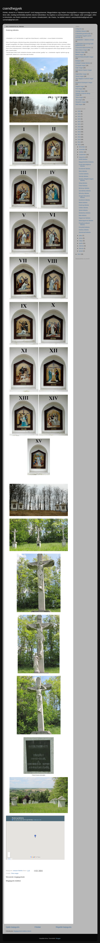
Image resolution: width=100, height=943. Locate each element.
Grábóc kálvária (83, 207)
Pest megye (79, 88)
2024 (79, 116)
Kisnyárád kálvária (84, 227)
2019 (79, 129)
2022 (79, 121)
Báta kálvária (82, 215)
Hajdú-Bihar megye (81, 74)
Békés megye (80, 54)
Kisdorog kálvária (84, 205)
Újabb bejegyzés (12, 927)
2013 (79, 144)
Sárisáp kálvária (83, 176)
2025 (79, 114)
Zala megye (79, 104)
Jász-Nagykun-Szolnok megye (84, 78)
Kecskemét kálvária (84, 168)
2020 (79, 126)
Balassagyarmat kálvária (86, 220)
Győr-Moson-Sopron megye (84, 70)
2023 (79, 119)
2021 (79, 124)
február (81, 248)
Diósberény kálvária (84, 213)
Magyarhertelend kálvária (86, 162)
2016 (79, 137)
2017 (79, 134)
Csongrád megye (81, 65)
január (81, 251)
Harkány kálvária (84, 230)
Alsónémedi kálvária (85, 232)
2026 (79, 111)
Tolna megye (15, 873)
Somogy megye (80, 91)
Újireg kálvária (83, 183)
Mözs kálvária (83, 171)
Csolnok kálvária (83, 173)
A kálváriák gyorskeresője (83, 33)
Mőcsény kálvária (84, 193)
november (82, 149)
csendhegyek (12, 8)
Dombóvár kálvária (84, 200)
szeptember (82, 154)
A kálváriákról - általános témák (85, 39)
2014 (79, 142)
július (80, 235)
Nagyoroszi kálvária (84, 218)
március (81, 246)
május (81, 240)
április (81, 243)
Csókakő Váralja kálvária (83, 63)
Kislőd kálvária (83, 159)
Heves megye (80, 76)
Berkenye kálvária (84, 188)
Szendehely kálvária (85, 190)
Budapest (78, 61)
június (81, 238)
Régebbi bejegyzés (63, 927)
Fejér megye (79, 67)
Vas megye (79, 99)
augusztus (82, 157)
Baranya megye (80, 52)
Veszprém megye (81, 102)
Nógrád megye (80, 86)
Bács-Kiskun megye (81, 50)
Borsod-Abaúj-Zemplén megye (84, 57)
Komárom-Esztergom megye (84, 82)
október (81, 152)
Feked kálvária (83, 185)
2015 (79, 139)
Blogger (58, 938)
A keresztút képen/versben (83, 47)
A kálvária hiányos (81, 31)
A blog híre (79, 29)
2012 (79, 254)
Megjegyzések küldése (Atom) (22, 931)
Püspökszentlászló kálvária (84, 223)
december (82, 147)
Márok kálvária (83, 202)
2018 (79, 132)
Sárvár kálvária (83, 210)
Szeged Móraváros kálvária (84, 196)
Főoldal (38, 927)
